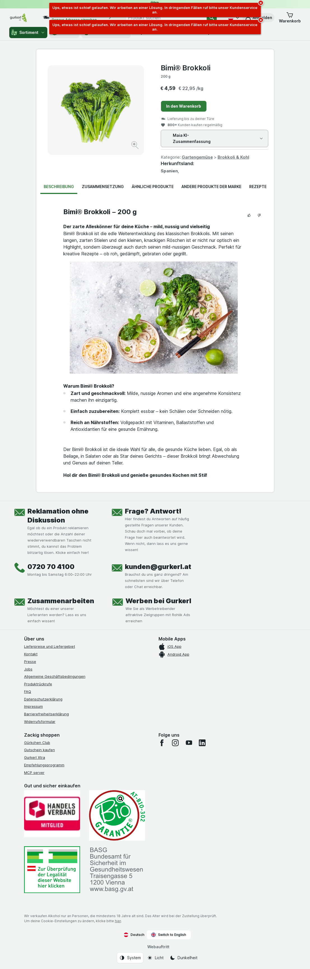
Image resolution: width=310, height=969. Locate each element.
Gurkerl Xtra (34, 757)
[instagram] (175, 742)
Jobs (28, 669)
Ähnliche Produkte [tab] (153, 186)
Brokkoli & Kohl (233, 157)
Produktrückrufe (38, 684)
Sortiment (28, 32)
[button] (290, 17)
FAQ (27, 691)
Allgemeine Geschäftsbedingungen (54, 676)
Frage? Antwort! (153, 511)
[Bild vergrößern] (135, 146)
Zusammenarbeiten (60, 601)
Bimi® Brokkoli (186, 67)
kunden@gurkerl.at (158, 567)
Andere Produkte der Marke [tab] (211, 186)
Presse (30, 661)
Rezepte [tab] (258, 186)
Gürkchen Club (37, 742)
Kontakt (31, 654)
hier (118, 921)
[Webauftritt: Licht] (155, 957)
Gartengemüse (197, 157)
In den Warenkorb (183, 106)
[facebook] (162, 742)
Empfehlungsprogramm (44, 765)
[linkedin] (202, 742)
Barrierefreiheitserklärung (46, 714)
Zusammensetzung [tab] (103, 186)
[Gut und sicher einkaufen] (117, 815)
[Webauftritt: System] (130, 957)
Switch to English (168, 935)
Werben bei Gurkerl (158, 601)
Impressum (33, 706)
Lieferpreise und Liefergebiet (49, 646)
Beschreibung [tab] (59, 186)
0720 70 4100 (50, 567)
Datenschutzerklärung (43, 699)
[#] (52, 869)
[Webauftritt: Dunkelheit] (183, 957)
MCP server (34, 772)
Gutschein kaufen (39, 750)
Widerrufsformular (39, 721)
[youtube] (188, 742)
